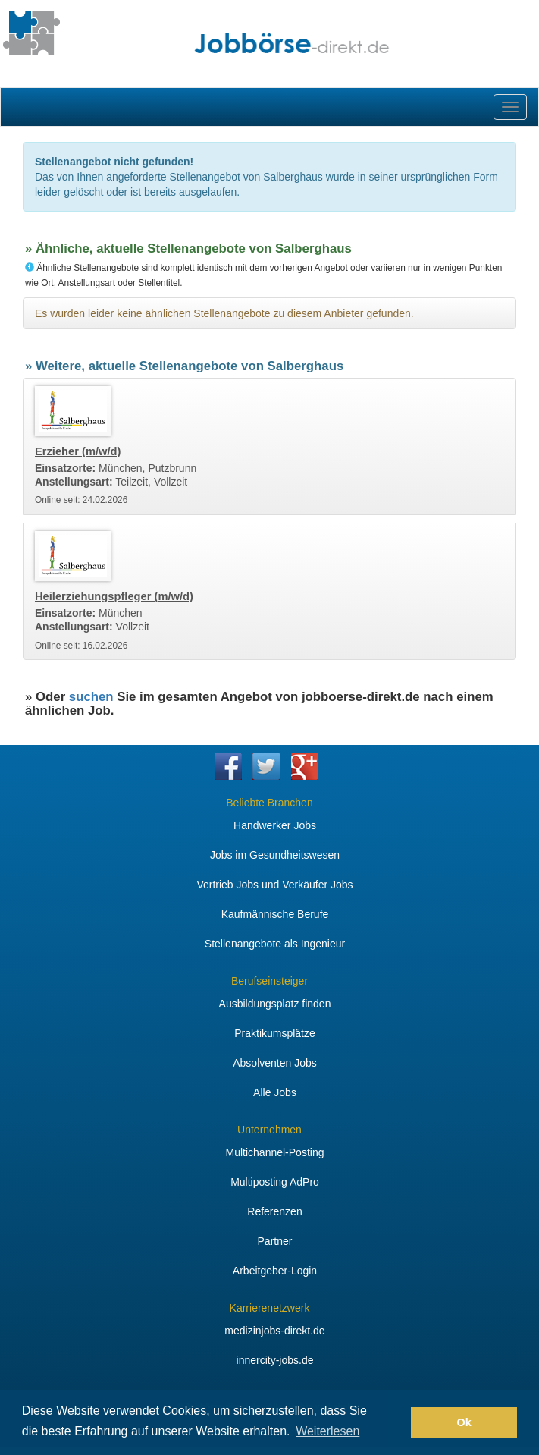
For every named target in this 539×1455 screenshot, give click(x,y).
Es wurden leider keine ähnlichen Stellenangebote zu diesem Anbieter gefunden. (224, 313)
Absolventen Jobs (275, 1063)
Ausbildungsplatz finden (275, 1004)
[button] (395, 1422)
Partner (275, 1241)
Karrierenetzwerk (270, 1308)
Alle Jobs (274, 1092)
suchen (91, 697)
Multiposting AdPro (274, 1182)
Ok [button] (464, 1422)
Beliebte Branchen (269, 803)
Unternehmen (269, 1129)
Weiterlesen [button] (327, 1431)
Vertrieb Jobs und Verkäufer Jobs (274, 884)
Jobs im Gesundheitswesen (275, 855)
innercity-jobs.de (275, 1360)
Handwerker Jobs (274, 825)
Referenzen (274, 1211)
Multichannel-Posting (275, 1152)
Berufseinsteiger (269, 981)
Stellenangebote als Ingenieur (275, 944)
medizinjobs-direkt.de (274, 1331)
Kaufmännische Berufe (275, 914)
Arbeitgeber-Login (275, 1271)
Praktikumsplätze (274, 1033)
